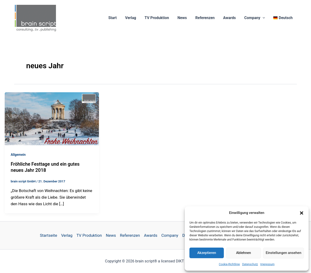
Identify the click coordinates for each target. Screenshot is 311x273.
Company (256, 17)
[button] (301, 213)
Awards (231, 18)
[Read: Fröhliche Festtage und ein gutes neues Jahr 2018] (52, 118)
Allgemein (18, 155)
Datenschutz (250, 264)
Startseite (48, 235)
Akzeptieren (206, 253)
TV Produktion (162, 18)
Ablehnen (243, 253)
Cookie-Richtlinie (229, 264)
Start (119, 18)
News (186, 18)
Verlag (136, 18)
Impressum (267, 264)
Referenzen (208, 18)
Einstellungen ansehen (283, 253)
